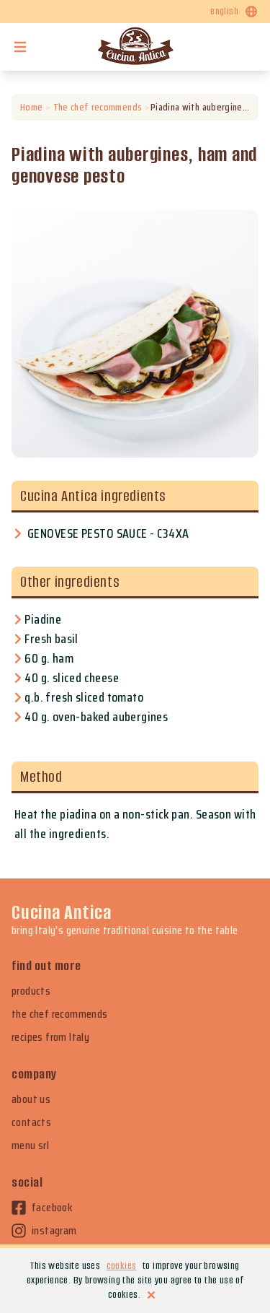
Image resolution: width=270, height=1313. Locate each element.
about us (31, 1099)
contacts (31, 1122)
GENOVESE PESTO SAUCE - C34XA (108, 533)
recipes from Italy (50, 1037)
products (31, 991)
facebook (42, 1207)
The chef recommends (97, 107)
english (234, 11)
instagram (44, 1230)
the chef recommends (60, 1014)
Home (31, 107)
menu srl (30, 1145)
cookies (122, 1266)
